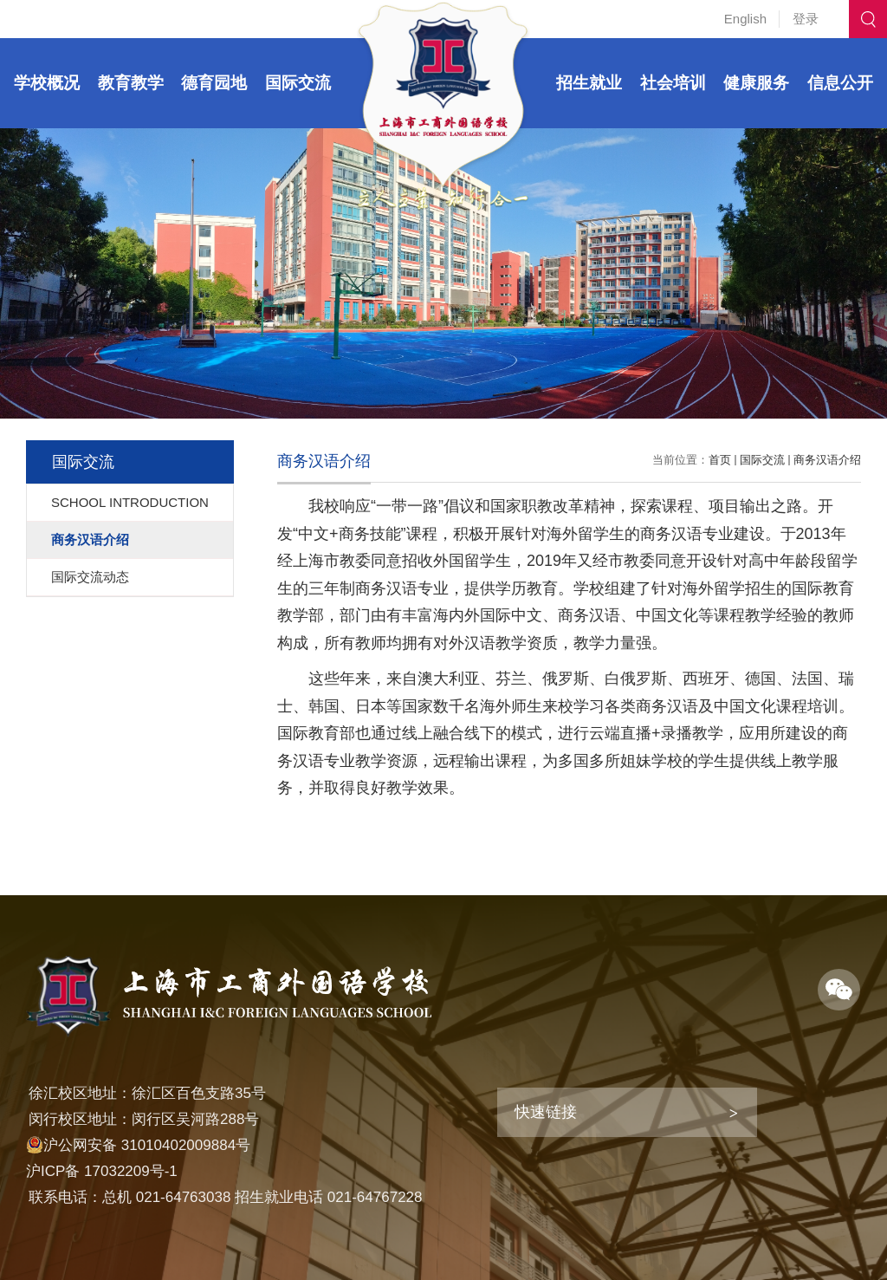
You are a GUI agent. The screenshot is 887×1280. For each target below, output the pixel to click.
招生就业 (589, 83)
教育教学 (131, 83)
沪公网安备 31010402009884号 (138, 1145)
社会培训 (673, 83)
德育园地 (214, 83)
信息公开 (840, 83)
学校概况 (47, 83)
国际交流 (298, 83)
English (745, 18)
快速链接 (546, 1112)
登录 (806, 18)
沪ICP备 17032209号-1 (102, 1171)
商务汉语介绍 (827, 459)
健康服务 (756, 83)
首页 (720, 459)
